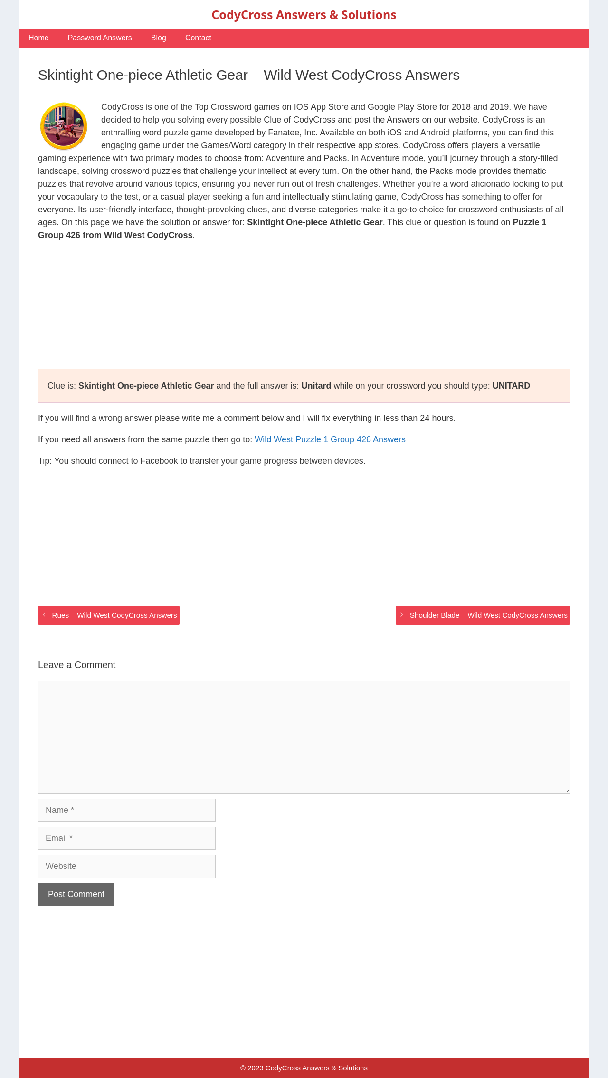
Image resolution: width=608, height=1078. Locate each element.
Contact (198, 38)
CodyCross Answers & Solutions (303, 14)
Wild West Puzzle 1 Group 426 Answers (330, 439)
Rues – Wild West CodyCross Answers (114, 615)
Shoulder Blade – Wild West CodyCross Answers (489, 615)
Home (38, 38)
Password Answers (100, 38)
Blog (158, 38)
